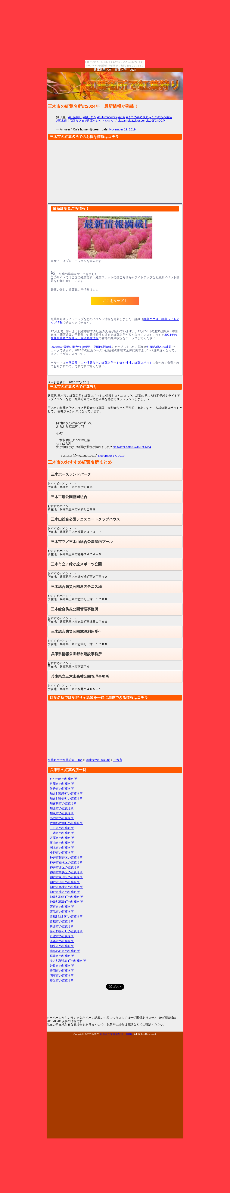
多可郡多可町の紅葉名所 (66, 931)
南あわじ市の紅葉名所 (65, 951)
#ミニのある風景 (137, 117)
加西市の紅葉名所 (62, 808)
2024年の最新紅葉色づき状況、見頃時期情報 (81, 347)
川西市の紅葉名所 (62, 926)
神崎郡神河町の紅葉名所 (66, 897)
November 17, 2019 (111, 455)
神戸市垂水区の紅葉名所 (66, 862)
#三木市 (61, 120)
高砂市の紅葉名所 (62, 818)
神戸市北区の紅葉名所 (65, 892)
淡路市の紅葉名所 (62, 941)
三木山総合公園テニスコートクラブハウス (85, 519)
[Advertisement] (115, 170)
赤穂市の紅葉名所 (62, 921)
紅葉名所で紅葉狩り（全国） (116, 1034)
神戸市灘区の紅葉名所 (65, 882)
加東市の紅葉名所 (62, 813)
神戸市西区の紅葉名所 (65, 867)
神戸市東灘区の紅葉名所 (66, 877)
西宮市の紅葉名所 (62, 906)
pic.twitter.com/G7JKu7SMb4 (132, 447)
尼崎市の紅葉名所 (62, 956)
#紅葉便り (75, 117)
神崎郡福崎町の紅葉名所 (66, 901)
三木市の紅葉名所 (62, 833)
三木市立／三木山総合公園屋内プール (82, 542)
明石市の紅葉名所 (62, 975)
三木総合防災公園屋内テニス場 (76, 587)
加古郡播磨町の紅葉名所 (66, 798)
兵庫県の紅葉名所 (98, 760)
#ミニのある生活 (160, 117)
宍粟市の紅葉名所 (62, 838)
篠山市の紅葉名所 (62, 842)
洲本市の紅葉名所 (62, 847)
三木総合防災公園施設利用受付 (76, 632)
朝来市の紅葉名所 (62, 946)
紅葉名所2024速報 (159, 347)
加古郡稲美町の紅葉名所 (66, 793)
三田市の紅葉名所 (62, 828)
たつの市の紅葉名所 (63, 779)
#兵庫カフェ (76, 120)
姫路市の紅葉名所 (62, 965)
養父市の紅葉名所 (62, 980)
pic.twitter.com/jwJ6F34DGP (146, 120)
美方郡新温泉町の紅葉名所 (68, 960)
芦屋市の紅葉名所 (62, 783)
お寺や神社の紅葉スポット (134, 362)
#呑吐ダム (89, 117)
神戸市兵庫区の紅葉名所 (66, 887)
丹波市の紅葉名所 (62, 936)
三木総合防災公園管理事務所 (74, 609)
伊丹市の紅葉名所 (62, 788)
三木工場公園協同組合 (69, 497)
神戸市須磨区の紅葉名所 (66, 857)
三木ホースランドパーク (71, 474)
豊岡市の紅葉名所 (62, 970)
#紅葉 (121, 117)
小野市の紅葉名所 (62, 852)
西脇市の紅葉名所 (62, 911)
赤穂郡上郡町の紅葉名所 (66, 916)
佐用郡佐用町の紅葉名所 (66, 823)
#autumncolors (107, 117)
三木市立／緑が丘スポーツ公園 (76, 564)
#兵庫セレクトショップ (101, 120)
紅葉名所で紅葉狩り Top (65, 760)
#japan (122, 120)
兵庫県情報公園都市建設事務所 (76, 654)
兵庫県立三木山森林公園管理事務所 (80, 676)
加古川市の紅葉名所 (63, 803)
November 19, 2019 (122, 129)
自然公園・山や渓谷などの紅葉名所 (90, 362)
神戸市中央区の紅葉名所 (66, 872)
